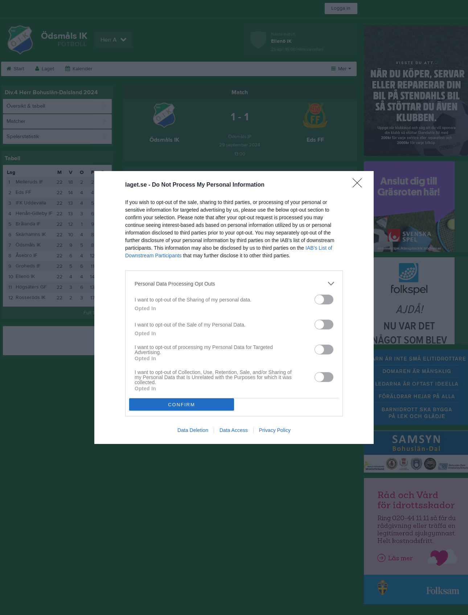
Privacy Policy (275, 430)
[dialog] (234, 307)
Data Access (233, 430)
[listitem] (234, 283)
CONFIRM (181, 404)
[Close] (359, 185)
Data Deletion (192, 430)
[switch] (324, 299)
